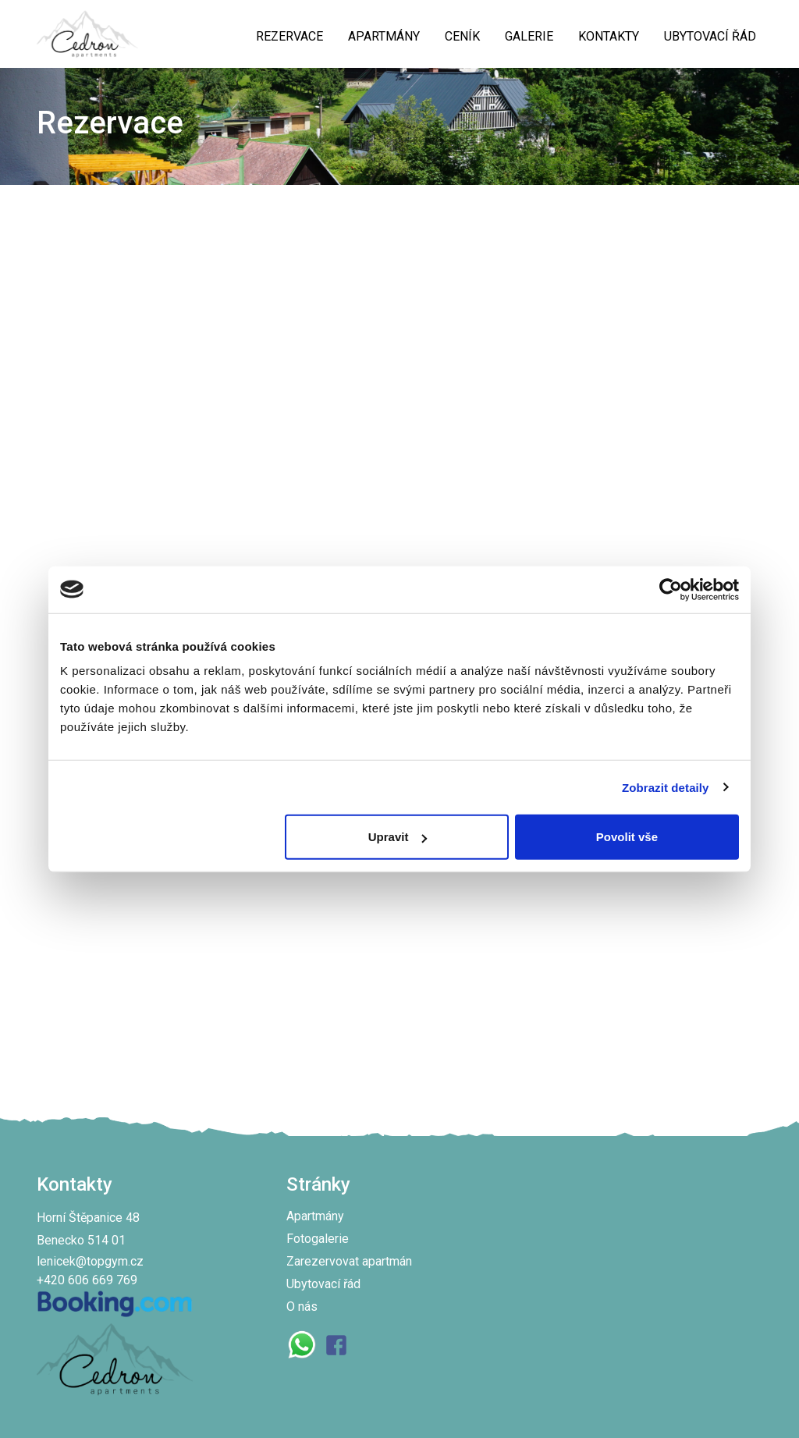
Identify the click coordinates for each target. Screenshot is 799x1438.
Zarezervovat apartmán (349, 1261)
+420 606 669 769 (87, 1280)
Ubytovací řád (323, 1283)
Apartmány (315, 1216)
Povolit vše (627, 836)
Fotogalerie (317, 1238)
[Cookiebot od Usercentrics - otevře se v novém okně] (670, 589)
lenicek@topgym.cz (90, 1261)
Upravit (398, 836)
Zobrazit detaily (665, 787)
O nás (302, 1306)
